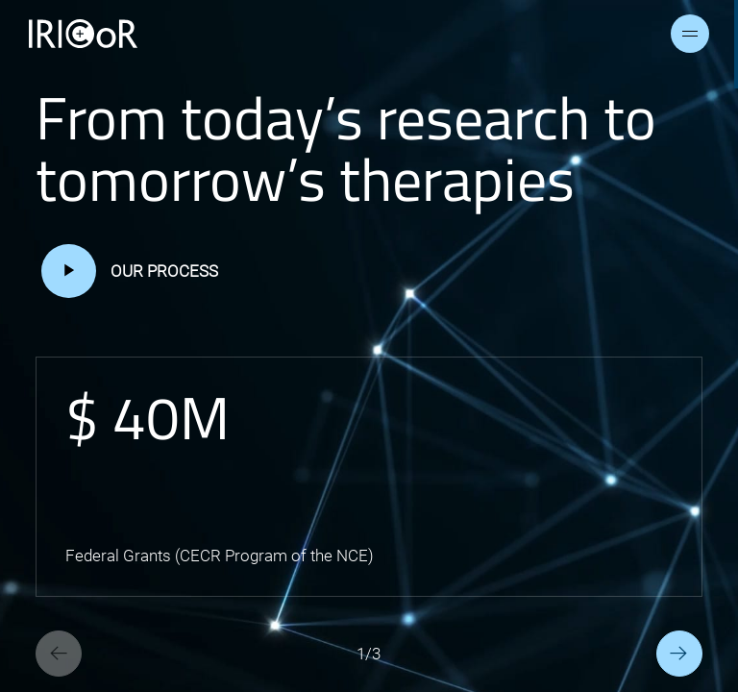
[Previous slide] (59, 653)
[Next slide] (679, 653)
